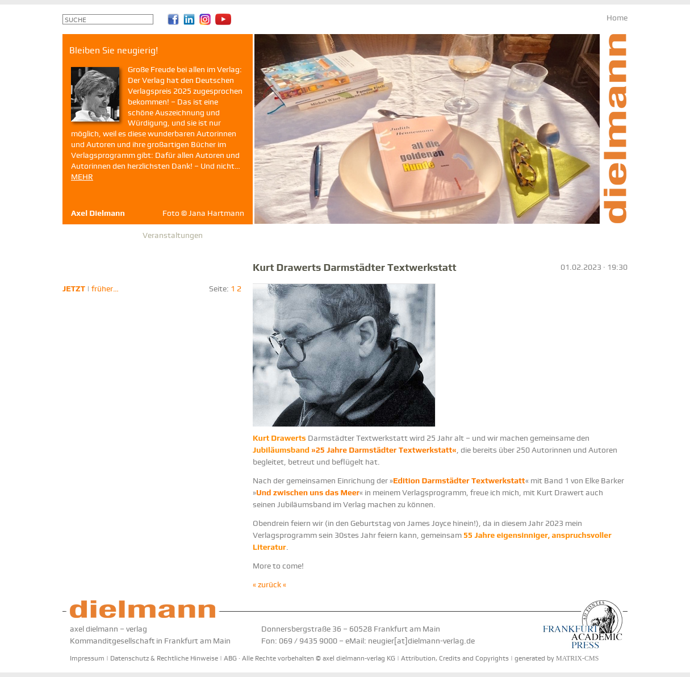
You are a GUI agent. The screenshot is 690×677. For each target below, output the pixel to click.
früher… (105, 288)
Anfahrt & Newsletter (488, 235)
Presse (224, 235)
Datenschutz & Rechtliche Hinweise (164, 658)
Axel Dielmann (98, 213)
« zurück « (269, 584)
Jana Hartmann (216, 213)
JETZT (73, 288)
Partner (259, 235)
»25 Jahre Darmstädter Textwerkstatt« (355, 449)
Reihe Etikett (355, 235)
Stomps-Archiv (414, 235)
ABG (230, 658)
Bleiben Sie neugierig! (573, 235)
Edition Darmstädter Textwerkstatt (459, 480)
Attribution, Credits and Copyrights (455, 658)
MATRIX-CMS (577, 658)
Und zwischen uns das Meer (307, 492)
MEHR (82, 176)
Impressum (87, 658)
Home (617, 17)
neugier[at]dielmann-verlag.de (421, 640)
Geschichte (303, 235)
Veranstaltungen (173, 235)
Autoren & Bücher (101, 235)
